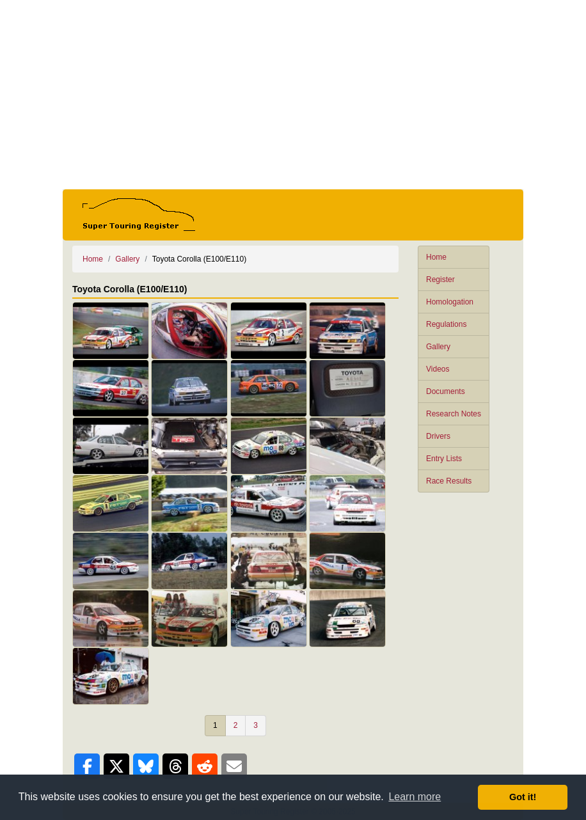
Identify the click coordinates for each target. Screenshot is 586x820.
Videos (437, 369)
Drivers (438, 436)
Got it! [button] (522, 797)
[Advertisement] (293, 94)
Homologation (449, 301)
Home (436, 257)
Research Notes (453, 413)
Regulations (446, 324)
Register (440, 279)
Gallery (438, 346)
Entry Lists (444, 458)
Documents (445, 391)
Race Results (448, 481)
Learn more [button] (414, 796)
